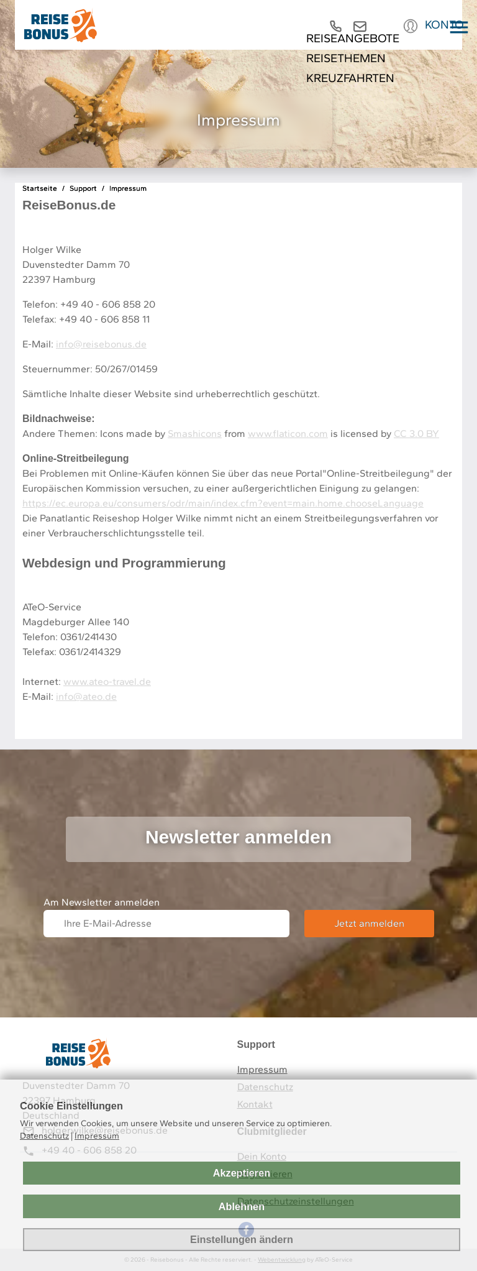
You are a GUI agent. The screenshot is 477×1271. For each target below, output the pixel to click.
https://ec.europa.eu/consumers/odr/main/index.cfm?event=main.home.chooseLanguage (223, 503)
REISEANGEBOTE (357, 38)
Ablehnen (242, 1206)
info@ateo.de (86, 696)
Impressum (262, 1069)
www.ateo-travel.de (107, 681)
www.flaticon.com (288, 433)
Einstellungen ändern (241, 1239)
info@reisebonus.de (101, 344)
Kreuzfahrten (354, 78)
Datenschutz (44, 1135)
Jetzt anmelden (369, 923)
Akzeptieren (241, 1173)
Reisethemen (349, 58)
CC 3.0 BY (416, 433)
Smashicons (195, 433)
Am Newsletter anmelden (101, 902)
